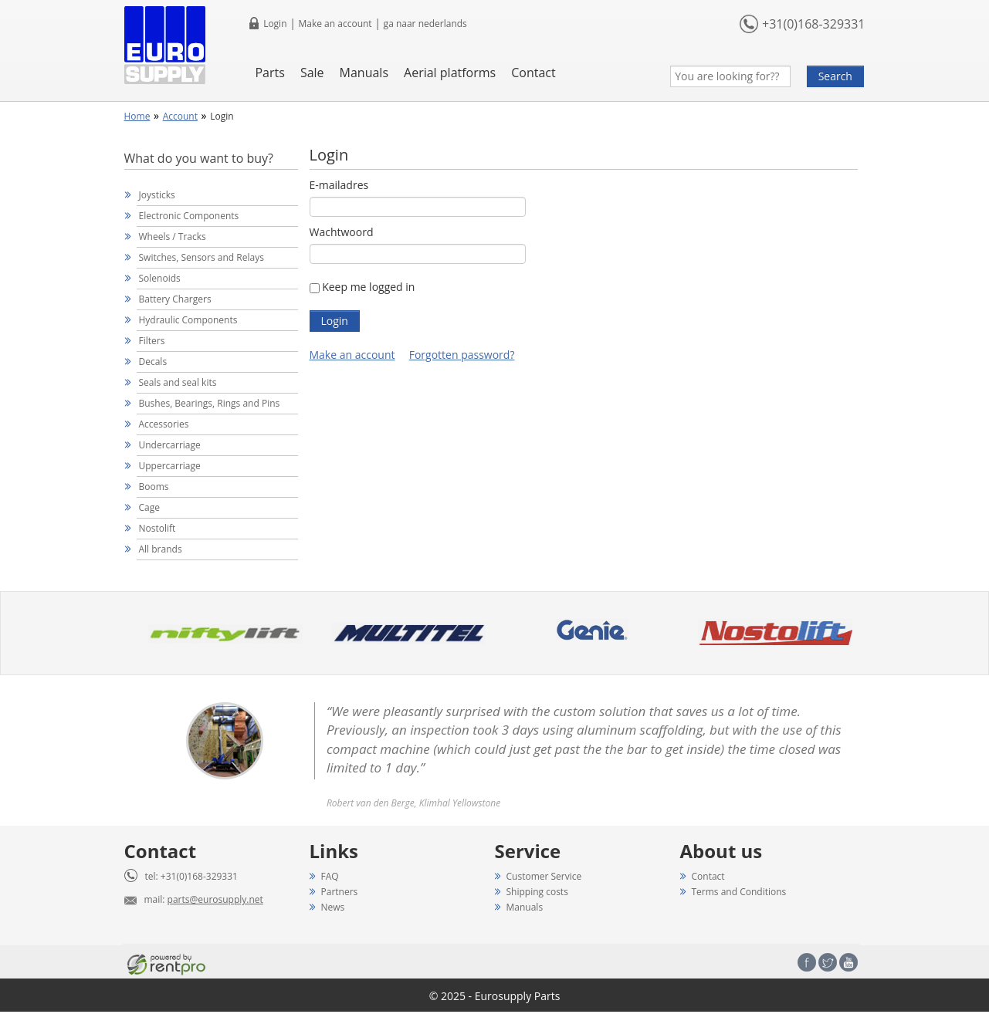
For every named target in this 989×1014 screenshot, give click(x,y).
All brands (160, 549)
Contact (533, 72)
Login (274, 23)
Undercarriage (170, 444)
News (333, 907)
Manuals (364, 72)
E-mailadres (339, 184)
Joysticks (157, 194)
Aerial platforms (450, 72)
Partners (339, 891)
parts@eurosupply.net (215, 899)
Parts (269, 72)
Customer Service (544, 876)
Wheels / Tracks (172, 236)
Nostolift (157, 528)
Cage (149, 507)
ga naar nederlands (425, 23)
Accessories (164, 424)
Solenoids (160, 278)
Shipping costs (537, 891)
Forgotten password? (462, 354)
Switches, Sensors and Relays (201, 257)
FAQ (330, 876)
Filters (152, 340)
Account (180, 116)
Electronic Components (189, 215)
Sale (312, 72)
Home (137, 116)
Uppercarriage (170, 465)
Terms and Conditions (739, 891)
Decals (153, 361)
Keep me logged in (368, 286)
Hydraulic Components (188, 319)
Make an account (334, 23)
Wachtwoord (342, 232)
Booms (154, 486)
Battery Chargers (175, 299)
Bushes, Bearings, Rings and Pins (209, 403)
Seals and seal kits (178, 382)
